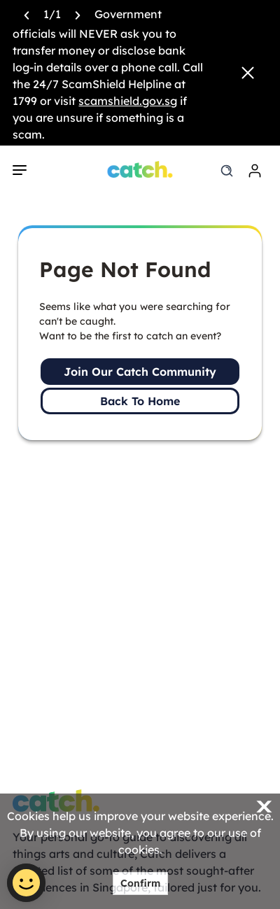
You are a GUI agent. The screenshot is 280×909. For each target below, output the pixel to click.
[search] (227, 171)
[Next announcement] (78, 14)
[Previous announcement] (27, 14)
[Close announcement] (247, 73)
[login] (255, 171)
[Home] (140, 169)
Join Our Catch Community (140, 372)
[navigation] (19, 170)
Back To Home (140, 401)
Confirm (140, 883)
